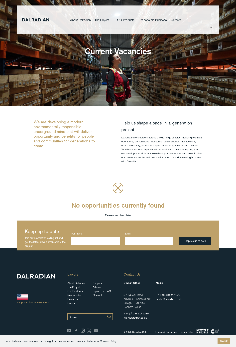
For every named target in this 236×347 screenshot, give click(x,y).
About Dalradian (80, 22)
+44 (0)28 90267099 (168, 294)
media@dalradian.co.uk (169, 299)
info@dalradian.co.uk (135, 317)
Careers (176, 22)
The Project (102, 22)
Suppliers (98, 283)
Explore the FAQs (102, 291)
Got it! (224, 341)
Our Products (125, 22)
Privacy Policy (187, 332)
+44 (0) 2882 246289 (136, 313)
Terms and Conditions (166, 332)
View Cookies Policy (105, 341)
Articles (97, 287)
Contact (97, 295)
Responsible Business (152, 22)
